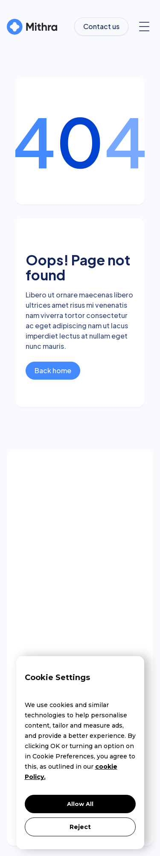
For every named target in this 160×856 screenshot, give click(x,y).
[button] (144, 27)
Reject (80, 827)
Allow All (80, 803)
